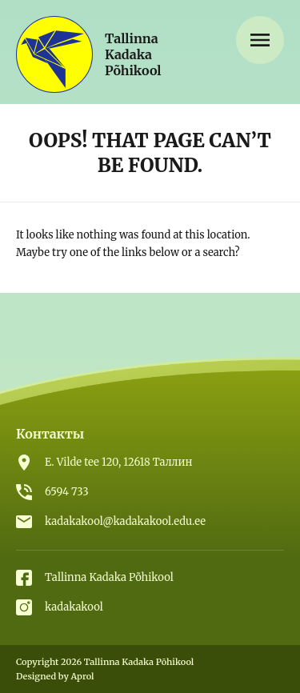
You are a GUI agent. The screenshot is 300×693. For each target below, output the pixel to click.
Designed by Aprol (55, 676)
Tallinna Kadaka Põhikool (109, 577)
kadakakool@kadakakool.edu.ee (125, 521)
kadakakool (74, 607)
